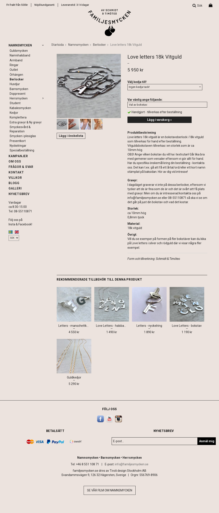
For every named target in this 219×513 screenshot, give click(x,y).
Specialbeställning (22, 150)
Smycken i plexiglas (23, 136)
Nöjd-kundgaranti (44, 4)
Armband (16, 60)
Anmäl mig (206, 441)
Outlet (14, 69)
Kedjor (14, 112)
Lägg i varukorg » (159, 119)
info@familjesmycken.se (131, 464)
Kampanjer (18, 156)
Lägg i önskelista (71, 135)
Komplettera (18, 117)
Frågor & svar (21, 167)
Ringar (14, 65)
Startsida (57, 44)
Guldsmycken (19, 50)
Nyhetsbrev (19, 194)
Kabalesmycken (20, 108)
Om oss (15, 161)
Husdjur (15, 84)
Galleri (15, 188)
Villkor (15, 177)
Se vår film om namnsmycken (109, 490)
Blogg (14, 183)
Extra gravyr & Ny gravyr (26, 122)
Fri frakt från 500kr (17, 4)
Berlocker (17, 79)
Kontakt (16, 172)
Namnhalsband (20, 55)
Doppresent (17, 93)
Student (15, 103)
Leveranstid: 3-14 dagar (75, 4)
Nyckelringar (18, 145)
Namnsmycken (27, 45)
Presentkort (18, 141)
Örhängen (16, 74)
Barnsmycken (19, 89)
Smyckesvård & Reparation (20, 129)
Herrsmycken (27, 98)
